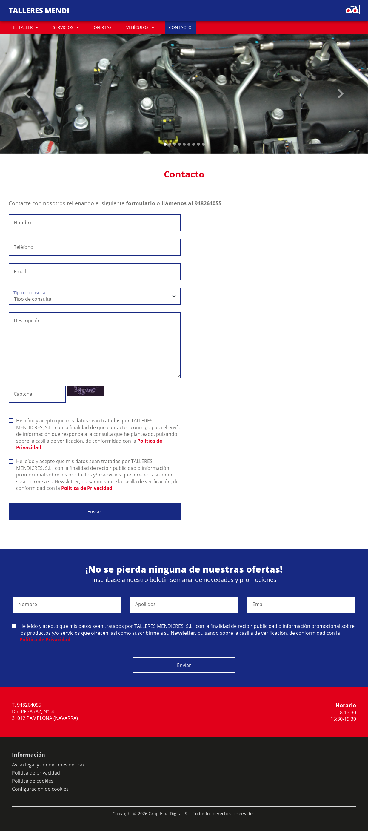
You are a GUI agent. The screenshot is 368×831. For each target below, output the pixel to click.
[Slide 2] (174, 144)
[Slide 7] (198, 144)
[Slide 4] (184, 144)
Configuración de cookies (40, 789)
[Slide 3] (179, 144)
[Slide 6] (193, 144)
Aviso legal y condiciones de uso (48, 764)
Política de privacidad (36, 772)
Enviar (94, 511)
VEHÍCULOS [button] (137, 27)
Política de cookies (32, 781)
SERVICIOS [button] (63, 27)
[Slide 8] (203, 144)
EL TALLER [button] (23, 27)
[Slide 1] (169, 144)
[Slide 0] (165, 144)
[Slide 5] (188, 144)
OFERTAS (103, 27)
